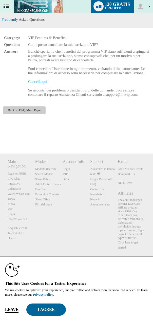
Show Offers (43, 199)
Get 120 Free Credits (130, 169)
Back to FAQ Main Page (24, 110)
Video (11, 204)
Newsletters (97, 194)
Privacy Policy (43, 294)
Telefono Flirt (16, 233)
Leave (11, 309)
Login (11, 214)
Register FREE (17, 173)
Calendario (14, 189)
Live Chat (14, 178)
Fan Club (40, 189)
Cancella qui (37, 82)
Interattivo (14, 183)
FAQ (93, 184)
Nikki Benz (125, 183)
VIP (10, 209)
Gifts (66, 179)
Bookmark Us (126, 174)
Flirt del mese (43, 204)
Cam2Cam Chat (17, 219)
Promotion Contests (47, 194)
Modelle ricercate (45, 169)
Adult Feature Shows (48, 184)
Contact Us (97, 189)
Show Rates (42, 179)
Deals (11, 238)
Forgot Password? (101, 179)
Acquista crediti (17, 228)
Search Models (44, 174)
